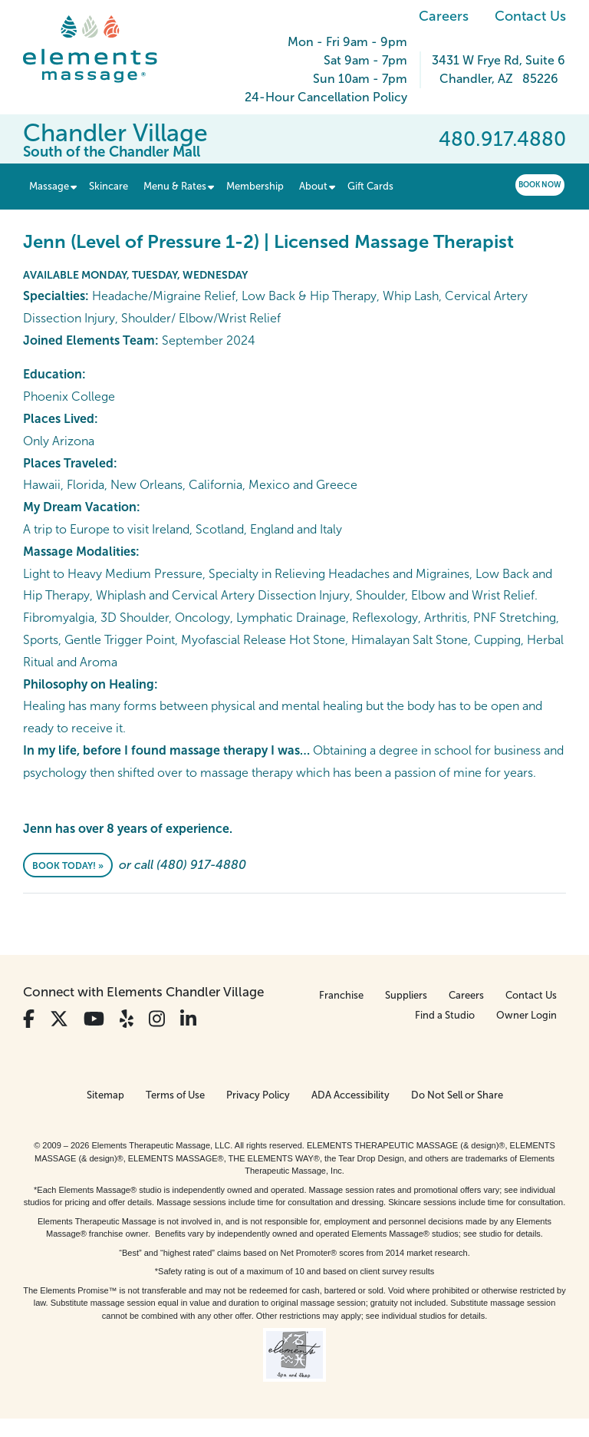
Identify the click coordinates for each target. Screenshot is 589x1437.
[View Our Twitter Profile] (59, 1019)
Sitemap (105, 1095)
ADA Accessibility (350, 1095)
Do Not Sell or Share (457, 1095)
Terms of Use (175, 1095)
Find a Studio (445, 1015)
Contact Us (530, 16)
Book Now (539, 184)
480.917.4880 (502, 139)
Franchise (341, 995)
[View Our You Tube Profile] (93, 1019)
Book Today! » (68, 866)
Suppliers (406, 995)
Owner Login (526, 1015)
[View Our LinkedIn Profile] (188, 1019)
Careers (444, 16)
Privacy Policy (258, 1095)
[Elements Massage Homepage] (101, 49)
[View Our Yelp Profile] (127, 1019)
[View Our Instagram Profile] (157, 1019)
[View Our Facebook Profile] (29, 1019)
